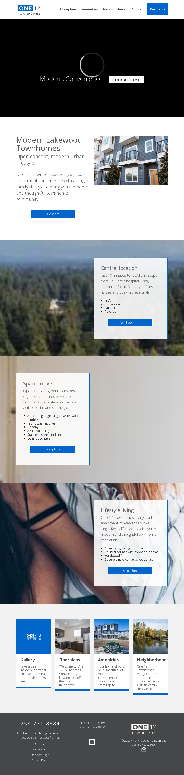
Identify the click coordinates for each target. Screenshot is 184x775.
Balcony (32, 427)
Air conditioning (38, 431)
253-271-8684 (40, 724)
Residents (158, 9)
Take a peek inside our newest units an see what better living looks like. (33, 673)
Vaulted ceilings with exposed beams (132, 552)
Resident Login (40, 755)
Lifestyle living (117, 510)
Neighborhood (114, 9)
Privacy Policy (40, 760)
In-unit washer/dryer (41, 423)
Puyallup (111, 311)
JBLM (108, 300)
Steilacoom (113, 304)
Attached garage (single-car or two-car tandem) (54, 417)
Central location (119, 268)
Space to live (37, 383)
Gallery (27, 659)
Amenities (90, 9)
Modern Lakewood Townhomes (49, 144)
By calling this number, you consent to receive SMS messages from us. (40, 735)
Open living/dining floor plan (124, 548)
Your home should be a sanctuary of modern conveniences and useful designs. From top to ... (111, 675)
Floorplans (68, 9)
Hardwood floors (117, 555)
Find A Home (127, 80)
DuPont (110, 308)
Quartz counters (39, 438)
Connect (138, 9)
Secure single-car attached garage (129, 559)
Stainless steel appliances (46, 434)
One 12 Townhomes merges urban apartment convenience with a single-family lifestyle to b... (149, 677)
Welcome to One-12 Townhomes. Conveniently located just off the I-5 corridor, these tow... (72, 675)
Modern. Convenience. (92, 78)
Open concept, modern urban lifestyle (50, 159)
